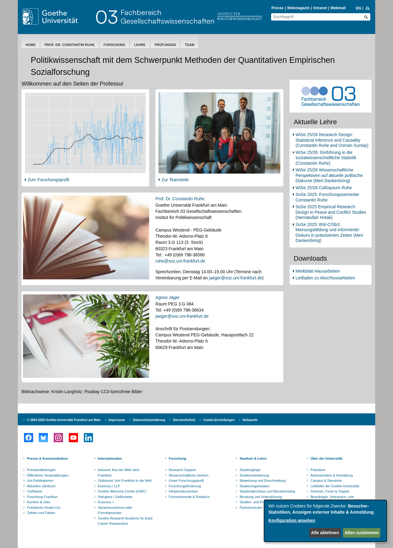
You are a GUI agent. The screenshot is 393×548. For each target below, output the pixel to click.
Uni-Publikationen (40, 480)
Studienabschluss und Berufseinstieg (267, 491)
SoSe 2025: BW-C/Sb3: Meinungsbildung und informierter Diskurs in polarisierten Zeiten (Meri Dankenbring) (329, 232)
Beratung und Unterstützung (260, 497)
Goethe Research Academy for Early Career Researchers (125, 521)
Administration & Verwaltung (331, 475)
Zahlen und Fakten (41, 513)
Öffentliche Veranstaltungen (47, 475)
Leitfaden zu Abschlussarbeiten (325, 277)
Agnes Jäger (167, 297)
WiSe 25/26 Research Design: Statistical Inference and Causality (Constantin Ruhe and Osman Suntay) (332, 140)
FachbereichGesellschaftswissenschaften (168, 16)
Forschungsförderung (185, 486)
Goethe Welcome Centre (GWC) (122, 491)
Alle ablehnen (325, 532)
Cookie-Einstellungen (219, 420)
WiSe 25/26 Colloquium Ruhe (324, 187)
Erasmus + (106, 502)
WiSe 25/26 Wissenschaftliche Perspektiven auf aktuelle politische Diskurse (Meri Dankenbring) (329, 175)
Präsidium (317, 470)
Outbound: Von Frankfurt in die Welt (125, 480)
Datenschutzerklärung (149, 420)
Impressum (117, 420)
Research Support (182, 470)
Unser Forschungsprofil (186, 480)
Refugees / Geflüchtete (115, 497)
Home (30, 45)
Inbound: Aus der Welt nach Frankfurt (118, 472)
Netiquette (250, 420)
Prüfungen (165, 45)
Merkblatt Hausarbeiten (318, 271)
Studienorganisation (254, 486)
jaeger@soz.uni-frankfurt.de (235, 277)
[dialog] (325, 521)
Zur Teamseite (175, 179)
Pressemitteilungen (41, 470)
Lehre (140, 45)
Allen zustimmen (361, 532)
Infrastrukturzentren (183, 491)
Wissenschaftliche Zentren (188, 475)
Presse (277, 8)
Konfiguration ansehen (291, 520)
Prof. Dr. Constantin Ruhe (70, 45)
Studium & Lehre (253, 458)
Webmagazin (298, 8)
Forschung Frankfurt (42, 497)
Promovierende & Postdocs (189, 497)
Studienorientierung (254, 475)
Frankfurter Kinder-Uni (43, 507)
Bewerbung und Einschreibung (262, 480)
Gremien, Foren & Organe (329, 491)
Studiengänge (249, 470)
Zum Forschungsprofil (48, 179)
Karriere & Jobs (38, 502)
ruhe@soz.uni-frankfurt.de (180, 261)
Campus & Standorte (326, 480)
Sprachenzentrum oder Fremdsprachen (115, 510)
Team (189, 45)
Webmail (338, 8)
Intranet (320, 8)
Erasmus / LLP (109, 486)
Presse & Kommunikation (47, 458)
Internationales (110, 458)
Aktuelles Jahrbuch (41, 486)
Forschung (114, 45)
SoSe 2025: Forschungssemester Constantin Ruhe (328, 197)
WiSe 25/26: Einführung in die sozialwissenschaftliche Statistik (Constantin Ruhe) (326, 158)
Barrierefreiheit (184, 420)
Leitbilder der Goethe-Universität (334, 486)
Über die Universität (326, 458)
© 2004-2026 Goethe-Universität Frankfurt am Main (64, 420)
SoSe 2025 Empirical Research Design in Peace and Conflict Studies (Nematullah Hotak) (331, 212)
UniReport (34, 491)
